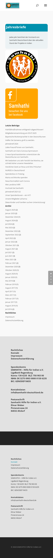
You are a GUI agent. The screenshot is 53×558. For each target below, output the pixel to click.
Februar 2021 (10, 263)
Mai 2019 (9, 281)
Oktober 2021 (10, 245)
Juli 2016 (8, 309)
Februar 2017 (10, 298)
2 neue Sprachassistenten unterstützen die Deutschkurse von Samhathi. (22, 155)
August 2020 (10, 273)
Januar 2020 (10, 277)
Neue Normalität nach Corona (17, 181)
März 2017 (9, 295)
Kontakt (15, 352)
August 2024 (10, 220)
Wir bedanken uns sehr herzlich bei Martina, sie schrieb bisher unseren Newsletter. (24, 161)
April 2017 (9, 291)
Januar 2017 (10, 302)
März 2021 (9, 259)
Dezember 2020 (11, 266)
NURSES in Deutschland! (15, 170)
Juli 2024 (8, 224)
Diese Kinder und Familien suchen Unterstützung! (25, 202)
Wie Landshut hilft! (12, 184)
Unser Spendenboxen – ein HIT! (18, 195)
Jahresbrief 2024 (11, 144)
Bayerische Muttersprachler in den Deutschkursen (25, 136)
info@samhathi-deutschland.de (27, 392)
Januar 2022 (10, 242)
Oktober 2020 (10, 270)
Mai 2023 (9, 227)
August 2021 (10, 249)
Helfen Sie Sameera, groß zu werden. (20, 140)
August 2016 (10, 305)
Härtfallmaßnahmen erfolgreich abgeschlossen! (24, 129)
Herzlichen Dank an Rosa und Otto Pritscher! (23, 167)
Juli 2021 (8, 252)
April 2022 (9, 238)
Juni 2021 (9, 256)
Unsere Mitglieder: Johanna (16, 199)
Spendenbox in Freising (14, 174)
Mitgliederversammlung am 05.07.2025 (20, 133)
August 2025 (10, 210)
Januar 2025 (10, 213)
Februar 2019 (10, 284)
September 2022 (11, 234)
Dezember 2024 (11, 217)
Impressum (10, 317)
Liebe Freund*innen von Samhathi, (19, 147)
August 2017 (10, 288)
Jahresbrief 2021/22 (13, 191)
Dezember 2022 (11, 231)
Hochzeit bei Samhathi (14, 188)
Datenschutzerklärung (14, 320)
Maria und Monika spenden (16, 177)
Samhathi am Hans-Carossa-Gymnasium (21, 151)
